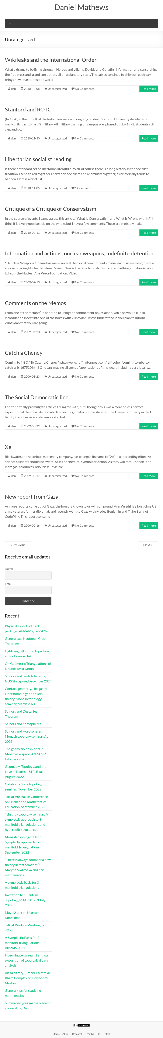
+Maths (89, 1033)
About (65, 1033)
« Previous (17, 545)
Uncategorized (57, 88)
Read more (149, 88)
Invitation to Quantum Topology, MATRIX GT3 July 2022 (25, 900)
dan (13, 88)
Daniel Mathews (81, 7)
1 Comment (82, 188)
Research (77, 1033)
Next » (148, 545)
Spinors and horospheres (23, 724)
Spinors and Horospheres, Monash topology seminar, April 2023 (28, 736)
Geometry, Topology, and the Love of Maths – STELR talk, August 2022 (25, 771)
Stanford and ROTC (28, 109)
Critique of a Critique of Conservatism (50, 208)
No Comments (84, 88)
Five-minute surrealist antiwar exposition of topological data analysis (27, 960)
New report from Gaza (31, 496)
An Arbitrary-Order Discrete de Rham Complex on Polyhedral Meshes (28, 978)
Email (8, 583)
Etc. (99, 1033)
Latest (107, 1033)
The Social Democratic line (37, 397)
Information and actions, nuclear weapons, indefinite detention (80, 253)
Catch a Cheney (23, 352)
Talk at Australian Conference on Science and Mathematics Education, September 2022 (26, 802)
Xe (8, 446)
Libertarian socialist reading (38, 159)
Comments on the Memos (35, 303)
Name (9, 568)
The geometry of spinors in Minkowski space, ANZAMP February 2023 (25, 754)
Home (56, 1033)
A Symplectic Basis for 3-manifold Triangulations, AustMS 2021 (23, 942)
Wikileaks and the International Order (51, 59)
